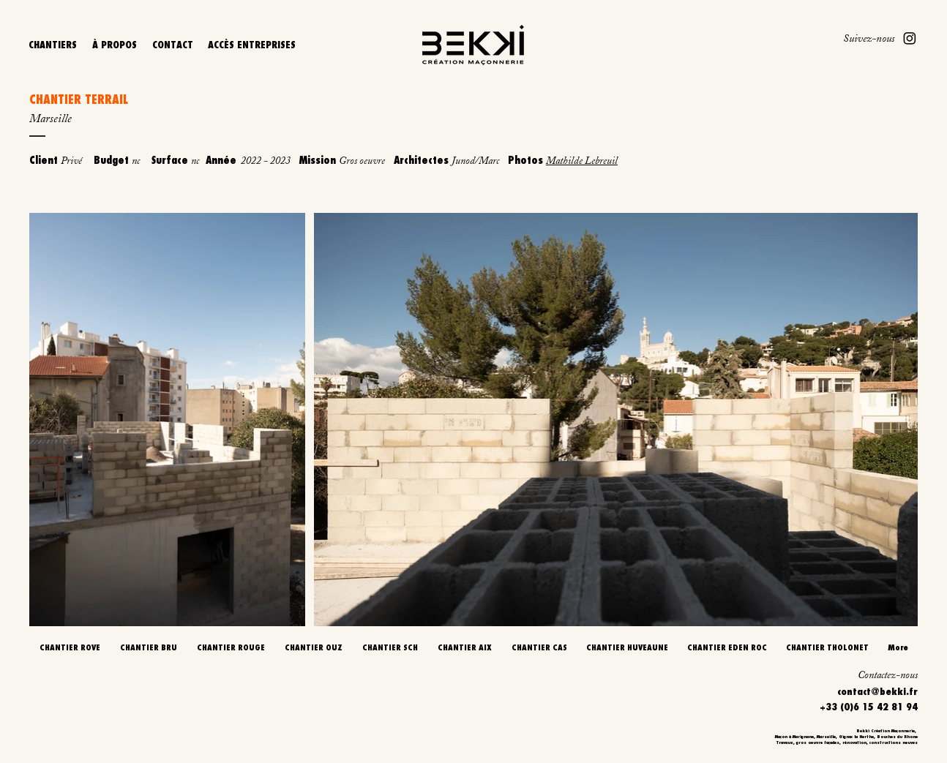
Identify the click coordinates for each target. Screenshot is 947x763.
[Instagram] (910, 38)
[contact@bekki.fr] (849, 691)
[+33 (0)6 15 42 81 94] (849, 706)
